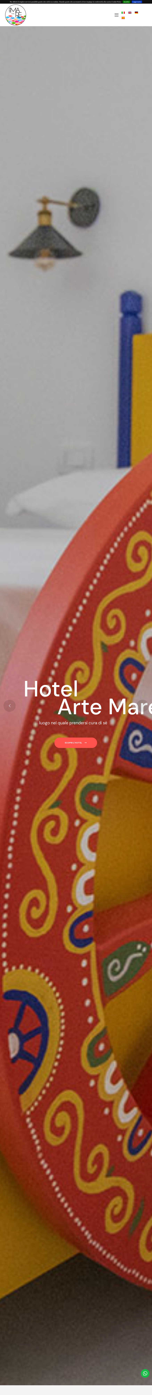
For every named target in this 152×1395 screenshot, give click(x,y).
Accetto (126, 2)
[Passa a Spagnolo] (123, 17)
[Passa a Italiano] (123, 12)
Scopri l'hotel (76, 742)
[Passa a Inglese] (129, 12)
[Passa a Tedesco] (136, 12)
